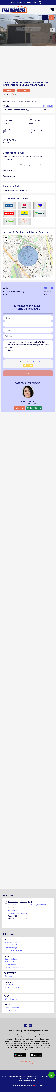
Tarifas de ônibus (11, 1010)
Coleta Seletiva (10, 985)
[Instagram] (30, 1025)
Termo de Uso (28, 1063)
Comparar (24, 90)
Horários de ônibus (12, 1008)
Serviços (8, 976)
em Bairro (17, 82)
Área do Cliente (16, 2)
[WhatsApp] (51, 1075)
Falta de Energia (11, 948)
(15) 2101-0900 (13, 910)
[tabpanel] (28, 30)
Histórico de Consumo (13, 950)
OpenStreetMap (47, 277)
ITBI (6, 990)
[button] (40, 2)
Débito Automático (12, 945)
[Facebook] (25, 1025)
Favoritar (9, 90)
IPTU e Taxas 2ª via (12, 987)
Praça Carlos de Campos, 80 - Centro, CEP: (27, 905)
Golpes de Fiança (11, 962)
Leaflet (38, 277)
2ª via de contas (11, 942)
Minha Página (19, 408)
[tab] (45, 17)
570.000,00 (48, 106)
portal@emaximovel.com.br (18, 913)
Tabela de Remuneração (14, 967)
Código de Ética (11, 959)
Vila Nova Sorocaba (37, 82)
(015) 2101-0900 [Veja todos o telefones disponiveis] (30, 2)
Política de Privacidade (28, 1061)
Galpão (7, 82)
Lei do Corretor (10, 965)
